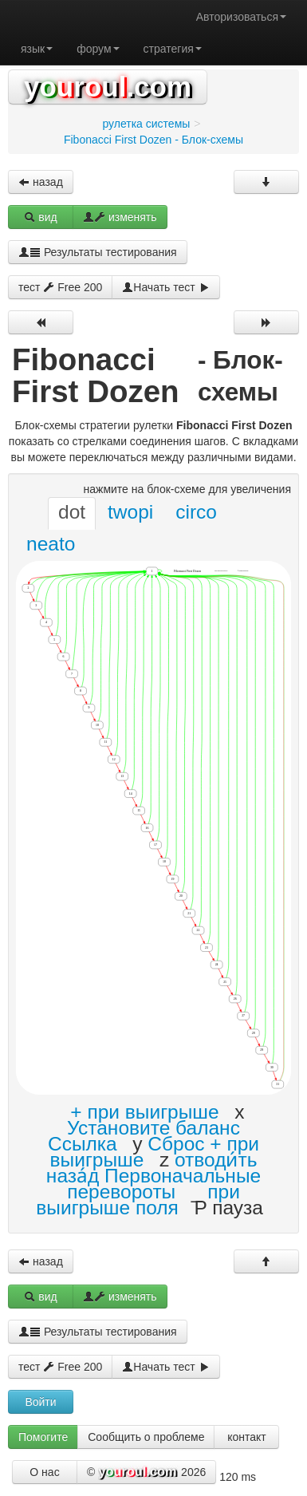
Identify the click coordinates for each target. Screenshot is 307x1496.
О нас (44, 1472)
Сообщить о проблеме (146, 1437)
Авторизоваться (241, 16)
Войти (40, 1401)
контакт (246, 1437)
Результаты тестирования (97, 252)
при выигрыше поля (138, 1199)
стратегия (173, 48)
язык (37, 48)
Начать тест (165, 287)
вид (40, 217)
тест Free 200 (60, 287)
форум (98, 48)
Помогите (43, 1437)
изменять (120, 217)
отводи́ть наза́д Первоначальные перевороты (153, 1175)
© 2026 (146, 1473)
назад (40, 182)
